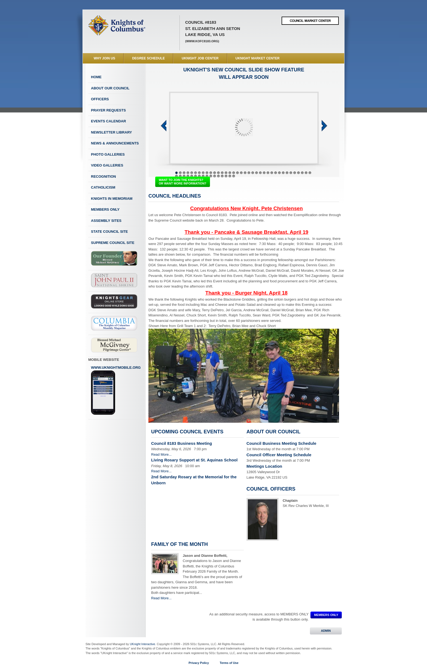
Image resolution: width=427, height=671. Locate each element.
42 (195, 176)
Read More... (161, 454)
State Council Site (109, 231)
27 (275, 172)
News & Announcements (115, 143)
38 (180, 176)
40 (188, 176)
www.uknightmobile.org (116, 390)
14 (226, 172)
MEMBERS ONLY (326, 614)
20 (249, 172)
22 (256, 172)
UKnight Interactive (142, 644)
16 (233, 172)
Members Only (105, 209)
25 (268, 172)
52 (233, 176)
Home (96, 77)
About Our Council (110, 88)
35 (306, 172)
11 (214, 172)
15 (229, 172)
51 (229, 176)
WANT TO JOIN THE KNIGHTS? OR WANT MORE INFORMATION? (182, 181)
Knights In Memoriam (111, 199)
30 (287, 172)
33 (298, 172)
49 (222, 176)
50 (226, 176)
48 (218, 176)
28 (279, 172)
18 (241, 172)
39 (184, 176)
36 (310, 172)
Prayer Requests (108, 110)
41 (191, 176)
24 (264, 172)
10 (210, 172)
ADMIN (325, 630)
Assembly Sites (106, 221)
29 (283, 172)
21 (252, 172)
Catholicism (103, 187)
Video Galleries (107, 165)
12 (218, 172)
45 (207, 176)
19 (245, 172)
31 (290, 172)
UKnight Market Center (258, 58)
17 (237, 172)
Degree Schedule (148, 58)
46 (210, 176)
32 (294, 172)
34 (302, 172)
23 (260, 172)
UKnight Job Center (200, 58)
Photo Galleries (108, 154)
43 (199, 176)
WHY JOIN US (104, 58)
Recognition (103, 176)
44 (203, 176)
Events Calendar (108, 121)
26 (271, 172)
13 (222, 172)
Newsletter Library (111, 132)
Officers (100, 99)
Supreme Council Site (112, 243)
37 (176, 176)
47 (214, 176)
